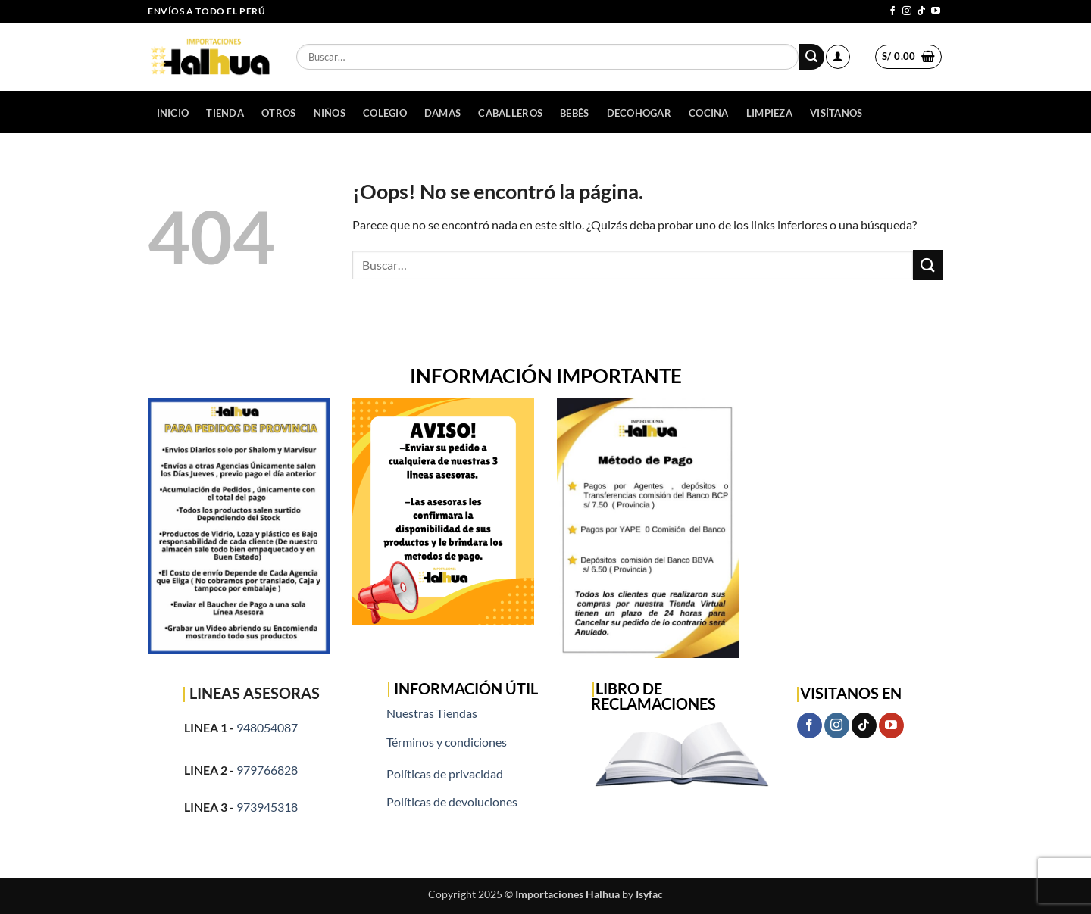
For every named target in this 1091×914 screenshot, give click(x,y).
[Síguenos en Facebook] (892, 11)
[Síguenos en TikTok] (921, 11)
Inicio (173, 113)
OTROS (278, 113)
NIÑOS (329, 113)
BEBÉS (574, 113)
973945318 (267, 807)
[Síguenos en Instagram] (906, 11)
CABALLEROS (510, 113)
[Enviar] (811, 57)
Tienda (225, 113)
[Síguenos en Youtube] (935, 11)
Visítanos (836, 113)
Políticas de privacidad (444, 773)
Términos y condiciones (446, 742)
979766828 (267, 770)
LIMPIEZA (769, 113)
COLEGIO (385, 113)
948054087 (267, 727)
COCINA (709, 113)
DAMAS (442, 113)
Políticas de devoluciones (451, 801)
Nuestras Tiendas (431, 713)
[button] (838, 57)
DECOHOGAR (639, 113)
